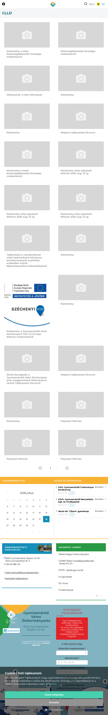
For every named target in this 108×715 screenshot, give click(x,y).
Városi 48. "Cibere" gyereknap (73, 511)
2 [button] (99, 596)
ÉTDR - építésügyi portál (70, 570)
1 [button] (96, 596)
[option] (81, 574)
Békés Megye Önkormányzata (73, 554)
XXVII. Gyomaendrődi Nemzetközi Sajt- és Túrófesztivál (75, 500)
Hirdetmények (65, 590)
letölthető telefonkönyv (16, 578)
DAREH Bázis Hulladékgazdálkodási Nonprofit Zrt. (76, 562)
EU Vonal (63, 583)
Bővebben (100, 487)
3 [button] (102, 596)
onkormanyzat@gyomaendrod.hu (22, 572)
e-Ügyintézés (65, 577)
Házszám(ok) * (72, 658)
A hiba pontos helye (72, 644)
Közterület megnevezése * (72, 648)
